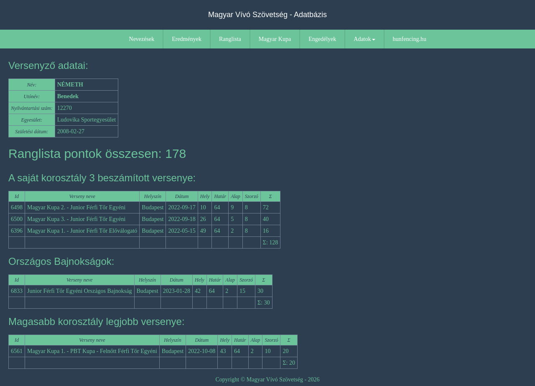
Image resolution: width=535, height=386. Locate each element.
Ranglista (230, 39)
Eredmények (186, 39)
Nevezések (142, 39)
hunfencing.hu (409, 39)
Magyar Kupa (275, 39)
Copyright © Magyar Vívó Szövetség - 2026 (267, 379)
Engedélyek (322, 39)
